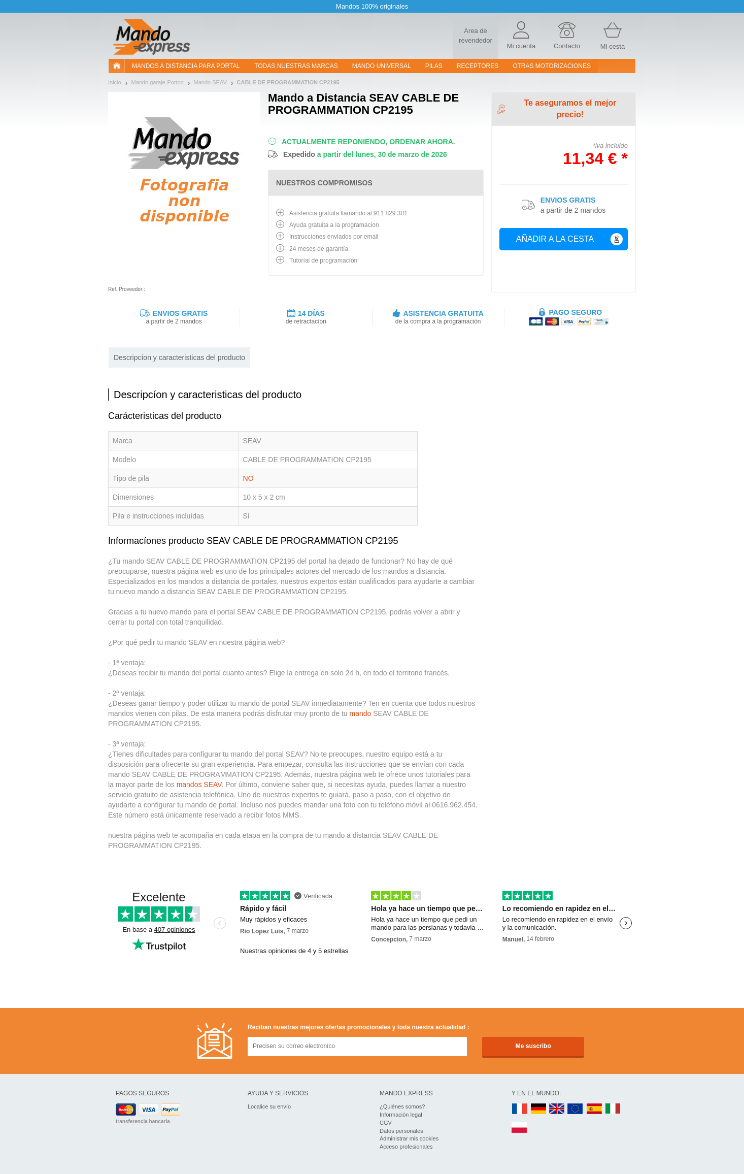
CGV (386, 1123)
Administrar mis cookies (409, 1138)
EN (575, 1109)
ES (594, 1109)
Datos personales (401, 1131)
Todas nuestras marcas (295, 66)
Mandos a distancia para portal (186, 66)
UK (557, 1109)
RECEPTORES (477, 66)
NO (248, 478)
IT (613, 1109)
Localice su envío (269, 1106)
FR (520, 1109)
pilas (434, 66)
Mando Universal (381, 66)
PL (520, 1128)
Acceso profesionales (406, 1147)
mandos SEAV (199, 784)
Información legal (401, 1115)
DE (538, 1109)
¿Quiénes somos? (402, 1106)
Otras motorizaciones (552, 66)
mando (360, 713)
